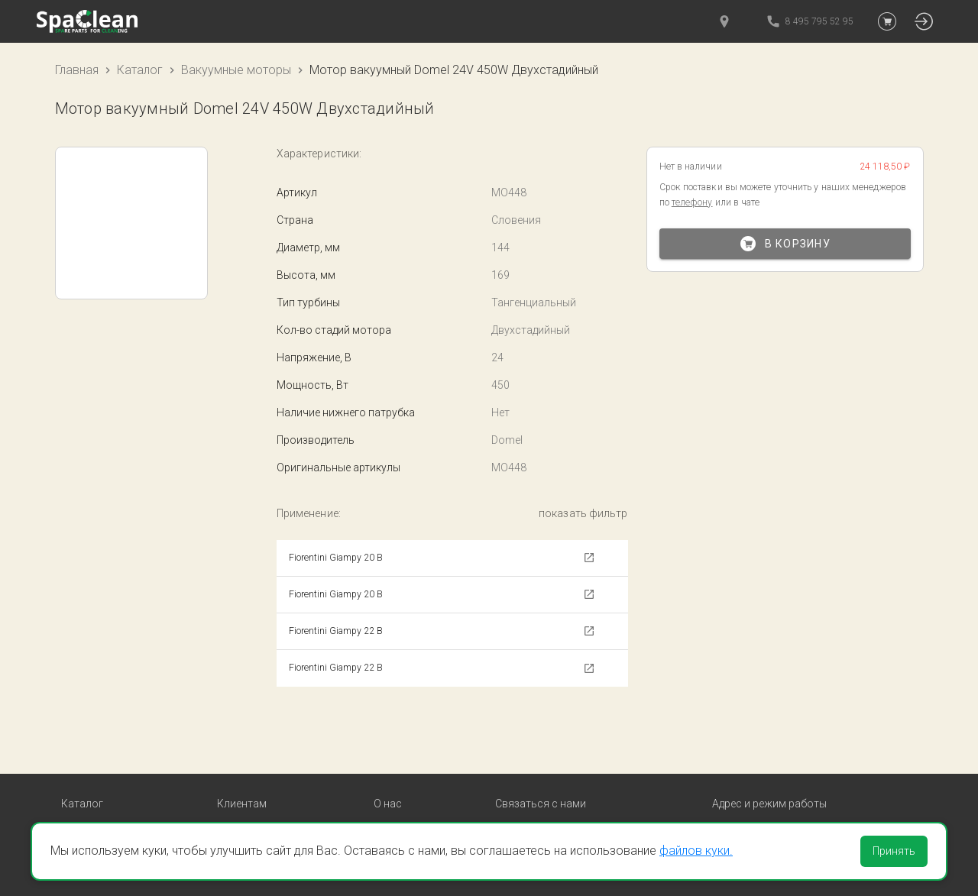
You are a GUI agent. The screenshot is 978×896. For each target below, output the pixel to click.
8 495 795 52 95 (542, 793)
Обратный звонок (540, 812)
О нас (388, 747)
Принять (894, 851)
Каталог (140, 70)
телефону (692, 202)
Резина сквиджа (102, 792)
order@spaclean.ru (550, 774)
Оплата (235, 774)
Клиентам (242, 747)
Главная (77, 70)
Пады (74, 811)
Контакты (398, 774)
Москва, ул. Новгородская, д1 (795, 774)
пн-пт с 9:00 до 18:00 (772, 792)
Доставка (241, 792)
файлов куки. (696, 850)
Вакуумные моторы (236, 70)
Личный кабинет (258, 811)
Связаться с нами (540, 747)
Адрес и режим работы (769, 747)
